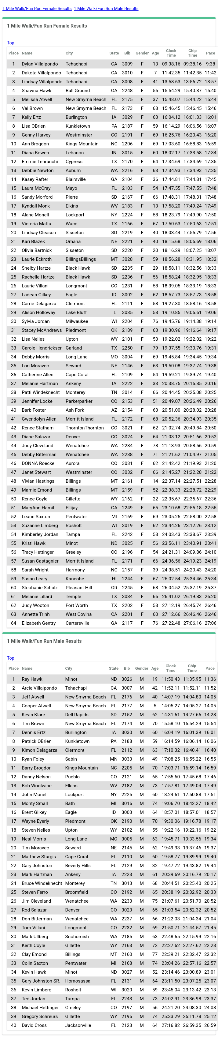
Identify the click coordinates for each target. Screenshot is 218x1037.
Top (10, 42)
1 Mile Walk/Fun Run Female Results (37, 8)
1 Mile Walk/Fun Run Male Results (106, 8)
